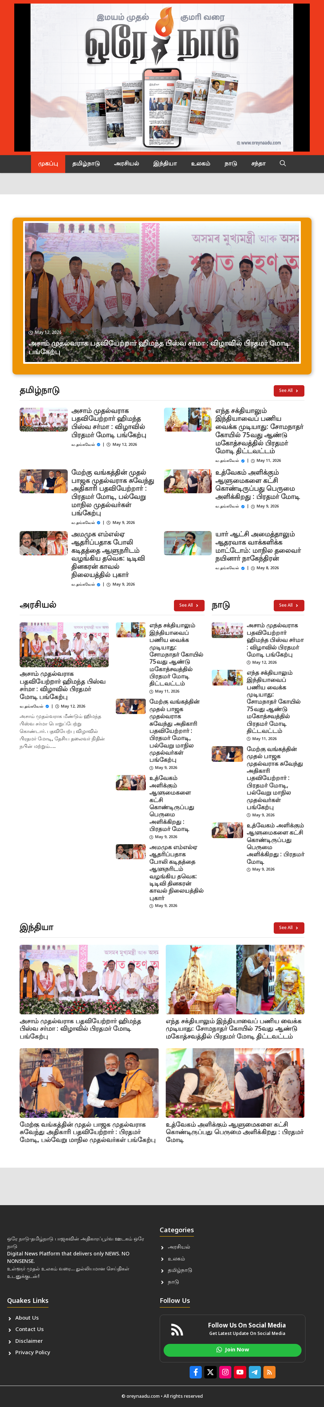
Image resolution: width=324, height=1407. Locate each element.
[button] (283, 164)
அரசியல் (126, 164)
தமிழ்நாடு (86, 164)
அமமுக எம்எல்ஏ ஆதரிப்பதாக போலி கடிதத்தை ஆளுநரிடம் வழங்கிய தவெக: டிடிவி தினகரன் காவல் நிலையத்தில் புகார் (108, 555)
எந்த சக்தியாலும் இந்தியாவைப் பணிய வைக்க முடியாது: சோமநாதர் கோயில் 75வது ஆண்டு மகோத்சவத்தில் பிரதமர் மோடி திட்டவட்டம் (259, 432)
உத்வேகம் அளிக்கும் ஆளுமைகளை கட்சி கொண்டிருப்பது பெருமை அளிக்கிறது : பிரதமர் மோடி (257, 485)
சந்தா (258, 164)
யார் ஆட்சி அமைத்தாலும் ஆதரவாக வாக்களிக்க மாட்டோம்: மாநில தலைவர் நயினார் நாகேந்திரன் (258, 547)
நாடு (231, 164)
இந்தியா (165, 164)
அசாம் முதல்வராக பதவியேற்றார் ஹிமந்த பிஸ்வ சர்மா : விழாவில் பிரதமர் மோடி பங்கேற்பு (108, 423)
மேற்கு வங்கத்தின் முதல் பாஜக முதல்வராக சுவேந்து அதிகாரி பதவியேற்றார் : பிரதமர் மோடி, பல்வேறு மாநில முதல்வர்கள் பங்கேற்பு (112, 493)
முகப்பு (48, 164)
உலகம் (200, 164)
